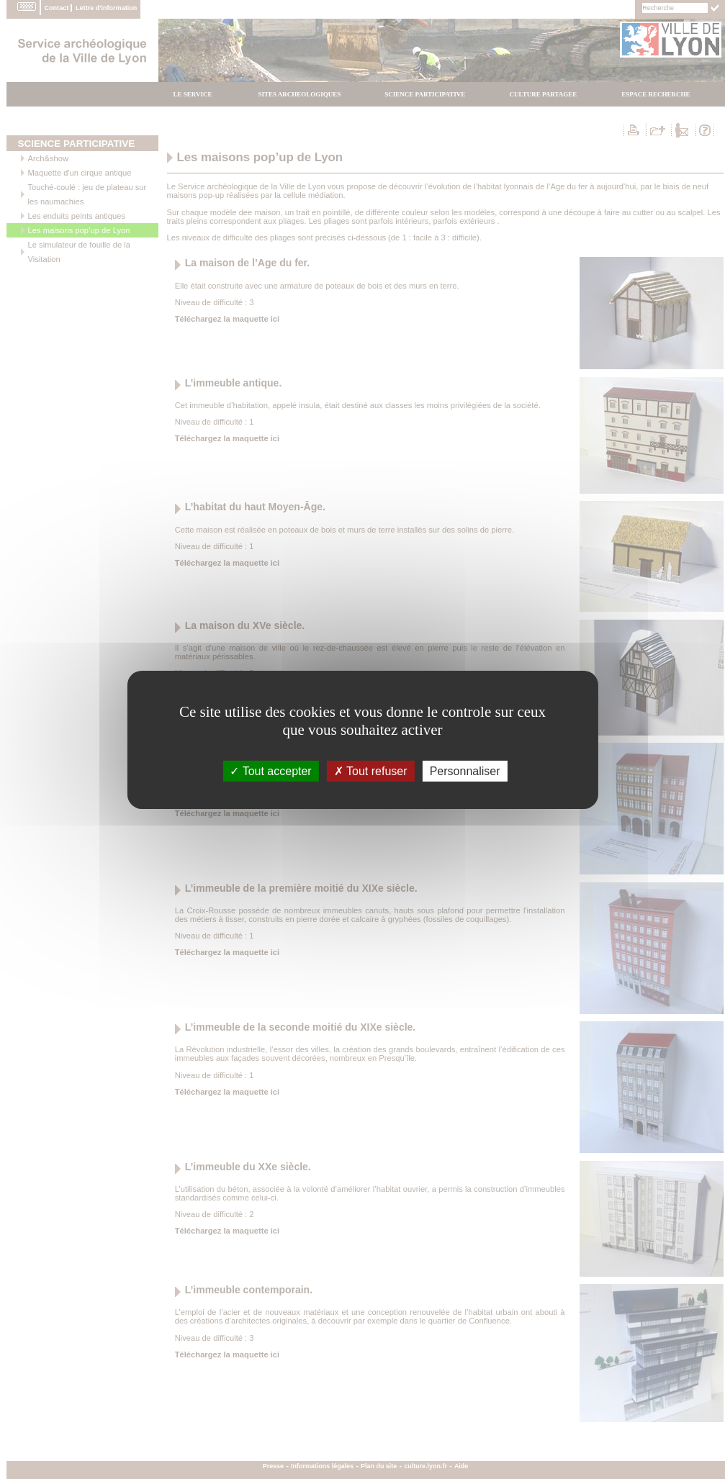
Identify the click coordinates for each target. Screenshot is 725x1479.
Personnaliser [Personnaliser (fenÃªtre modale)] (465, 770)
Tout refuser (370, 770)
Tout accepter (270, 770)
